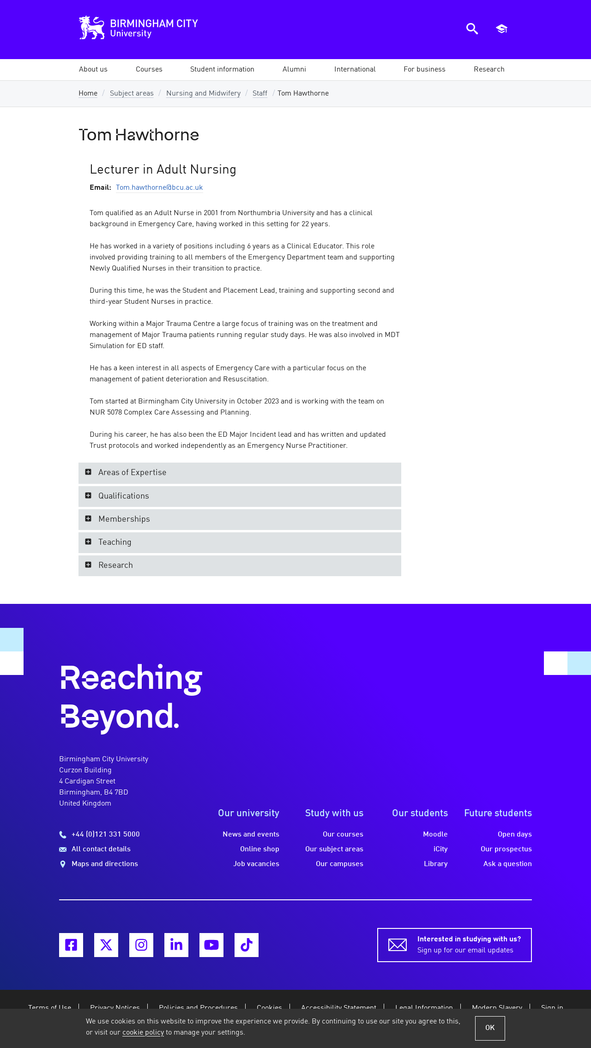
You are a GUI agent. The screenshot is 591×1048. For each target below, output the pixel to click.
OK (490, 1028)
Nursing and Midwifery (203, 93)
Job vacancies (256, 864)
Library (436, 864)
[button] (93, 70)
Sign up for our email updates (469, 944)
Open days (515, 834)
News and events (251, 834)
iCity (441, 849)
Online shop (259, 849)
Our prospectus (506, 849)
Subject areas (132, 93)
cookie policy (143, 1032)
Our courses (343, 834)
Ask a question (507, 864)
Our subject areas (334, 849)
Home (87, 93)
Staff (260, 93)
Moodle (435, 834)
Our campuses (339, 864)
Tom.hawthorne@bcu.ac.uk (159, 188)
